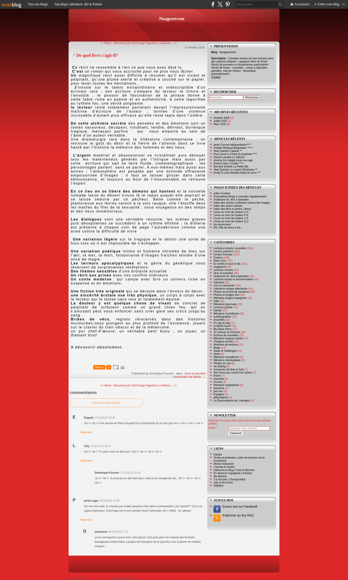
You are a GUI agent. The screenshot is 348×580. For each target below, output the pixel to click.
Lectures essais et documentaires (233, 279)
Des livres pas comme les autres (233, 372)
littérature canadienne (226, 357)
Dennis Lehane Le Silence (229, 157)
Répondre (86, 432)
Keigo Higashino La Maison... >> (157, 43)
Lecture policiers (223, 251)
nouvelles (219, 319)
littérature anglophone (226, 385)
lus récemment (222, 224)
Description (219, 58)
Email (211, 427)
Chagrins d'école (223, 341)
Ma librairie (220, 476)
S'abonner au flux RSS (238, 515)
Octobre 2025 (222, 117)
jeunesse (219, 388)
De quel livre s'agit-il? (97, 55)
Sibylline (218, 485)
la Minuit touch (222, 326)
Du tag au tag (221, 322)
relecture (219, 282)
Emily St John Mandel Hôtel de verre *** (237, 172)
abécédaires (221, 397)
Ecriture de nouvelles (226, 335)
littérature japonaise (225, 304)
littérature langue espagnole (230, 298)
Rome (217, 375)
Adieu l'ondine (222, 193)
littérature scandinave (226, 313)
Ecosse (218, 381)
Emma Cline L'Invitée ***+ (229, 163)
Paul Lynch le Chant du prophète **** (235, 154)
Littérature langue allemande (230, 288)
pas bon (218, 391)
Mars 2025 (220, 124)
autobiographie (222, 316)
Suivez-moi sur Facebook (239, 506)
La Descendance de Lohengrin (232, 400)
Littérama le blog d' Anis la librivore (234, 470)
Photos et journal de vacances (231, 291)
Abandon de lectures (226, 344)
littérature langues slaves (228, 338)
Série (217, 354)
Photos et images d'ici (226, 294)
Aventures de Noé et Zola (229, 369)
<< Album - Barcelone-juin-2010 (119, 43)
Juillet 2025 (221, 121)
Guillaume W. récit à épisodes (231, 199)
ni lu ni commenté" (224, 285)
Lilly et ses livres (223, 482)
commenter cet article (187, 376)
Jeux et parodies (195, 373)
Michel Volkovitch (224, 463)
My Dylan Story (222, 329)
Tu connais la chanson (227, 332)
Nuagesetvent (171, 18)
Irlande (218, 310)
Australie (219, 378)
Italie (216, 301)
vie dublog (220, 366)
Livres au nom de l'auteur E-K (231, 215)
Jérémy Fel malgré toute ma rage (233, 160)
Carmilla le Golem (224, 467)
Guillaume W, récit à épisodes (231, 276)
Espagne (219, 394)
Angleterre (220, 266)
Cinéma (218, 257)
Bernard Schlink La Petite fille (231, 166)
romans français (223, 254)
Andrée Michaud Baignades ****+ (233, 147)
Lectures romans (223, 270)
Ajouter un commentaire (106, 402)
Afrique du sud (222, 363)
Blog (214, 52)
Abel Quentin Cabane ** (228, 151)
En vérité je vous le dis (227, 263)
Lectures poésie (223, 307)
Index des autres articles (228, 205)
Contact (215, 77)
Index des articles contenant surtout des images (242, 202)
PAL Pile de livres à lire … (229, 227)
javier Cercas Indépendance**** (232, 144)
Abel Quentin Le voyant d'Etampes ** (235, 169)
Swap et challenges (225, 350)
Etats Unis (220, 260)
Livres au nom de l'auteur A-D (231, 212)
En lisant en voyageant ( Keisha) (233, 473)
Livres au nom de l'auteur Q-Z (231, 221)
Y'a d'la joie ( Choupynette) (229, 479)
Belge (217, 347)
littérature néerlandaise (227, 360)
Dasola (218, 454)
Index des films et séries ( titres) (232, 209)
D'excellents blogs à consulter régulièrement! (240, 196)
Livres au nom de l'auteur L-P (231, 218)
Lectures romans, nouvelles (230, 248)
